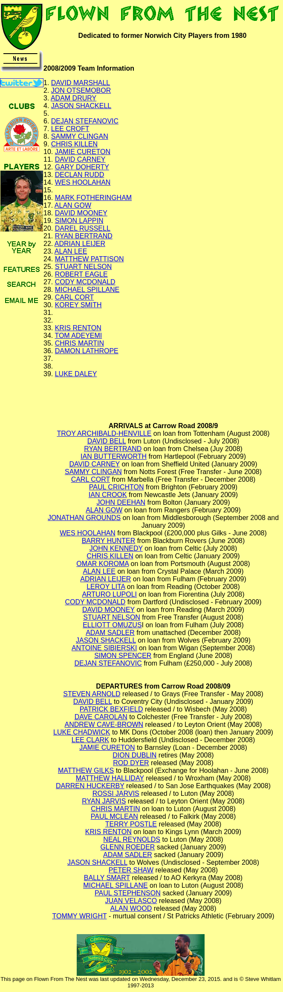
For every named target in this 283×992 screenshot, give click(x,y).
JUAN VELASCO (131, 900)
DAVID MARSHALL (80, 82)
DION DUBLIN (134, 755)
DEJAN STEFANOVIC (84, 121)
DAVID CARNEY (80, 159)
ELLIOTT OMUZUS (112, 625)
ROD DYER (131, 762)
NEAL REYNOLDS (131, 839)
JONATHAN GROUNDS (84, 517)
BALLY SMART (107, 877)
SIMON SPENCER (122, 655)
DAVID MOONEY (81, 213)
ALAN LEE (71, 251)
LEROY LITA (106, 586)
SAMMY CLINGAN (79, 136)
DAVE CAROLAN (101, 716)
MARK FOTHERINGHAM (93, 197)
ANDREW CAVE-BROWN (104, 724)
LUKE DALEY (76, 373)
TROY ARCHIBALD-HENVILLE (104, 433)
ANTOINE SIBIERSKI (104, 648)
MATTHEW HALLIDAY (110, 778)
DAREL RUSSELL (82, 228)
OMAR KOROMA (102, 563)
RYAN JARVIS (104, 801)
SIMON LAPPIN (79, 220)
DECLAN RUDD (79, 174)
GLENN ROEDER (127, 847)
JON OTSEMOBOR (81, 90)
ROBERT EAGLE (81, 274)
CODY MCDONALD (85, 282)
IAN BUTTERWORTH (114, 456)
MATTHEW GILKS (86, 770)
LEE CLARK (90, 739)
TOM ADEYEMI (78, 335)
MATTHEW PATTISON (89, 259)
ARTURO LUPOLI (109, 594)
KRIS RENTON (78, 328)
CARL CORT (74, 297)
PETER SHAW (131, 870)
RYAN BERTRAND (84, 236)
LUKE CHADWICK (81, 732)
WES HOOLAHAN (83, 182)
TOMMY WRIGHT (79, 916)
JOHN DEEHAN (120, 502)
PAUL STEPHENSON (128, 893)
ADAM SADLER (110, 632)
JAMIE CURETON (82, 151)
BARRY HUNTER (109, 540)
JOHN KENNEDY (116, 548)
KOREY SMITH (78, 305)
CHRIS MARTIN (79, 343)
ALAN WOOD (131, 908)
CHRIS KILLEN (74, 144)
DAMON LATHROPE (86, 350)
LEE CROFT (70, 128)
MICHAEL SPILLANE (87, 289)
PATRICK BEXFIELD (111, 709)
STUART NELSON (83, 266)
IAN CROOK (108, 494)
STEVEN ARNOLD (91, 694)
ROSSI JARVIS (115, 793)
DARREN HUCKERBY (90, 785)
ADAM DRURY (73, 98)
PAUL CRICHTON (116, 487)
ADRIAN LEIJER (80, 243)
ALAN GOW (73, 205)
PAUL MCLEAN (114, 816)
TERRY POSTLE (131, 824)
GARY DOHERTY (82, 167)
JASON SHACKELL (81, 105)
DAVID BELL (106, 441)
